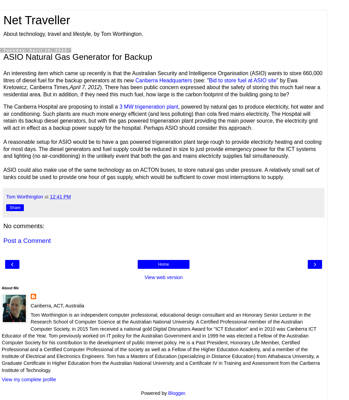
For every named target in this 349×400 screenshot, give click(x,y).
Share (15, 207)
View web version (164, 277)
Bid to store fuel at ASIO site (242, 80)
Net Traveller (36, 20)
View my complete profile (29, 379)
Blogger (176, 393)
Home (163, 264)
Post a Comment (27, 240)
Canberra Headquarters (163, 80)
